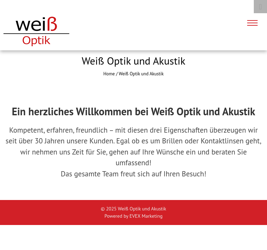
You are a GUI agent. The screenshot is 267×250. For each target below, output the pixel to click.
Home (109, 74)
